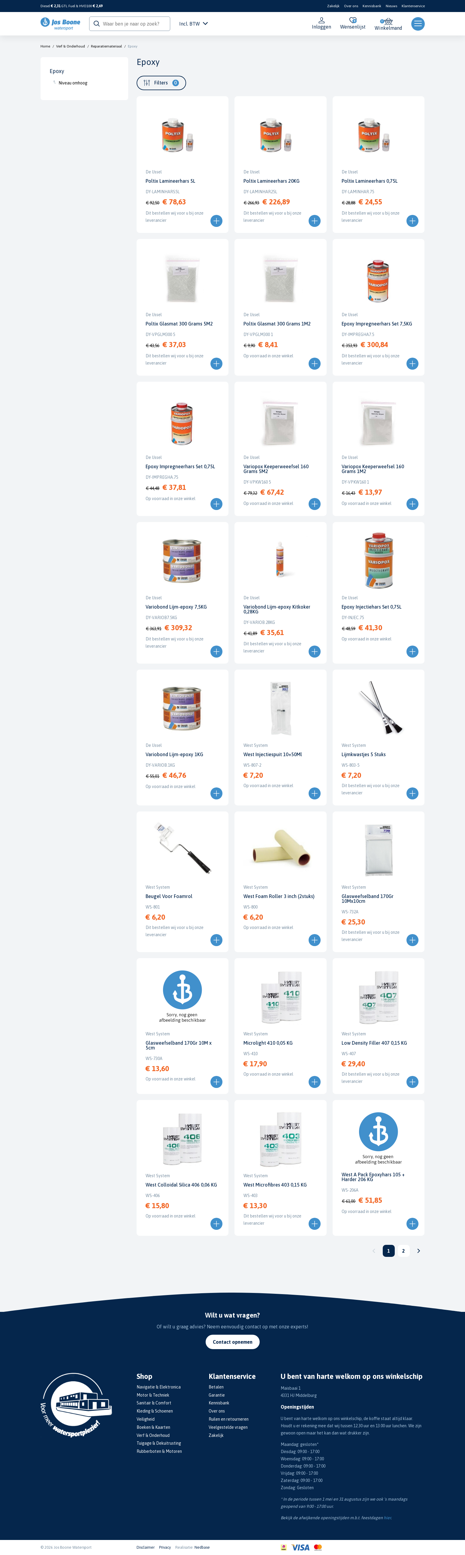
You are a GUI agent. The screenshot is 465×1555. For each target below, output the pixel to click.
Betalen (216, 1387)
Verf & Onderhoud (70, 46)
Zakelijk (333, 6)
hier (387, 1517)
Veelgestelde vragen (228, 1427)
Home (45, 46)
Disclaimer (146, 1547)
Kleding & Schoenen (155, 1411)
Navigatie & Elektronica (159, 1387)
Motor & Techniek (153, 1395)
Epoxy (132, 46)
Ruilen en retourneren (229, 1419)
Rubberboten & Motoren (159, 1451)
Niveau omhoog (73, 83)
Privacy (165, 1547)
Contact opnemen (232, 1342)
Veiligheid (146, 1419)
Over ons (351, 6)
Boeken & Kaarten (153, 1427)
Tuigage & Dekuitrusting (159, 1443)
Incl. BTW (193, 23)
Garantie (217, 1395)
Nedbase (202, 1547)
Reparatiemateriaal (106, 46)
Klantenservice (413, 6)
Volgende (419, 1251)
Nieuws (391, 6)
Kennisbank (372, 6)
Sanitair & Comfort (154, 1403)
